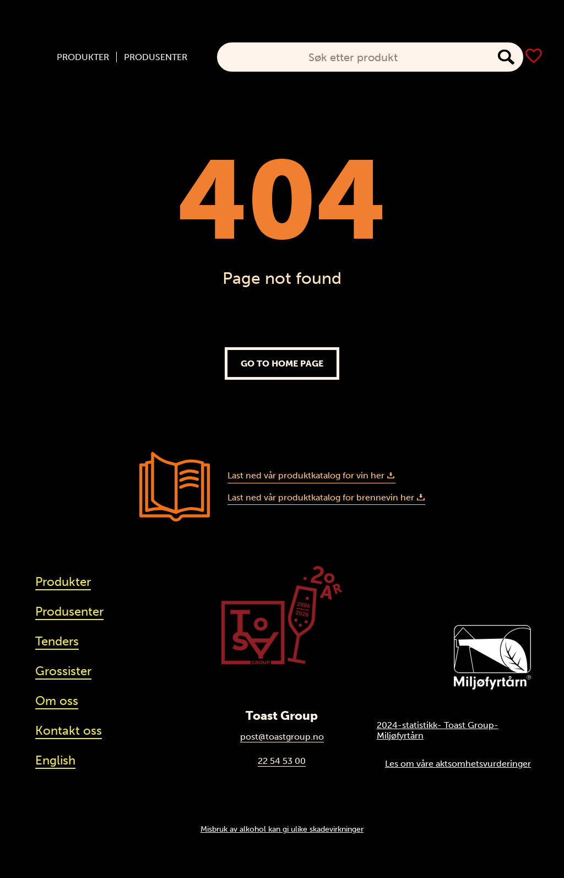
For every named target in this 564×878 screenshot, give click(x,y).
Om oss (56, 700)
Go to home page (282, 363)
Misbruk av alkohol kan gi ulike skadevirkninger (282, 829)
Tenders (57, 641)
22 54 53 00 (282, 761)
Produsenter (155, 57)
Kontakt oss (68, 730)
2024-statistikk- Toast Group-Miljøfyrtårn (437, 730)
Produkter (83, 57)
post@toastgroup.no (282, 736)
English (55, 760)
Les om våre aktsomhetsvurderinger (458, 763)
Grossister (63, 671)
